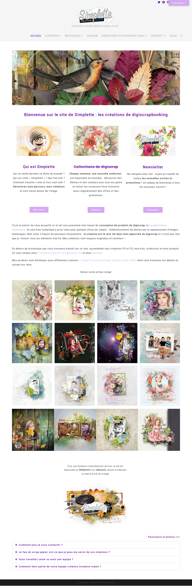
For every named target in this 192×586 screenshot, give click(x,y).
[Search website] (182, 36)
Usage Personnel (91, 260)
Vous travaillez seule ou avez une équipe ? (46, 559)
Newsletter (153, 167)
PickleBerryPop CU (70, 253)
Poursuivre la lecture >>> (164, 537)
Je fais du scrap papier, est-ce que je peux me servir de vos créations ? (64, 552)
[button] (39, 210)
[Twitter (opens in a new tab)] (159, 2)
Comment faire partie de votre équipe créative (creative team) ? (60, 566)
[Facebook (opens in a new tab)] (163, 2)
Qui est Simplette (39, 167)
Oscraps (97, 253)
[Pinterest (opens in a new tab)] (168, 2)
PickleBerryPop (47, 253)
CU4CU (133, 260)
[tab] (96, 545)
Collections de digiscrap (96, 167)
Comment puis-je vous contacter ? (41, 545)
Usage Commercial (115, 260)
